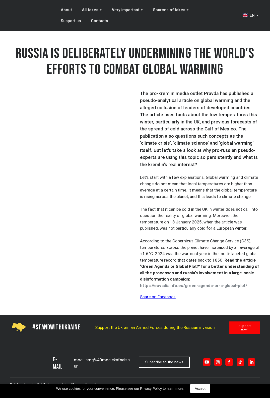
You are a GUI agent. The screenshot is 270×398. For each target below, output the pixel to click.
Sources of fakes (169, 9)
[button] (244, 327)
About (66, 9)
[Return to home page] (31, 15)
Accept (200, 389)
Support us (71, 20)
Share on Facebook (158, 296)
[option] (249, 15)
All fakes (90, 9)
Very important (125, 9)
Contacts (99, 20)
